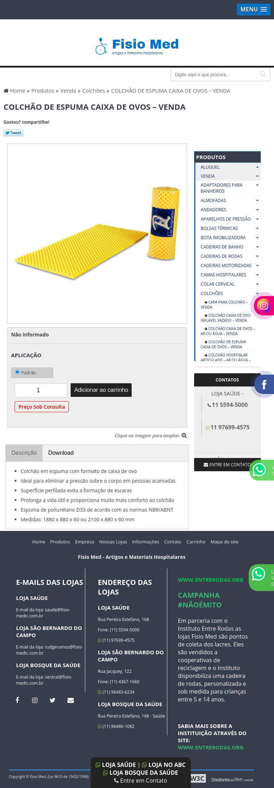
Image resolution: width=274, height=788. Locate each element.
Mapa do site (224, 541)
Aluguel (231, 167)
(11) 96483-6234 (116, 692)
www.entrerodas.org (211, 579)
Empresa (84, 541)
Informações (145, 541)
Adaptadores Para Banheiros (231, 188)
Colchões (231, 293)
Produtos (211, 157)
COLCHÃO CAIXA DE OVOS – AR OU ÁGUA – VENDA (228, 331)
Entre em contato (227, 465)
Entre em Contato (140, 780)
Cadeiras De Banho (231, 247)
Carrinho (196, 541)
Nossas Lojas (113, 541)
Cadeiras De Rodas (231, 256)
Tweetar (13, 132)
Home (38, 541)
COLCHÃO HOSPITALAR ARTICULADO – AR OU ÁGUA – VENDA (226, 360)
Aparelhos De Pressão (231, 219)
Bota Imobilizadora (231, 237)
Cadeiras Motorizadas (231, 265)
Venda (231, 176)
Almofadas (231, 200)
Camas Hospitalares (231, 275)
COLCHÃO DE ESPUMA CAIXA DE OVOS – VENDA (223, 344)
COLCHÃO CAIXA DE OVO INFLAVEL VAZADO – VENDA (225, 318)
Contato (172, 541)
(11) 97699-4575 (116, 640)
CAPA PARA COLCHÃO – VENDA (224, 305)
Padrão (25, 373)
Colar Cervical (231, 284)
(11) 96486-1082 (116, 726)
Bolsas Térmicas (231, 228)
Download (60, 453)
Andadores (231, 210)
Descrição (24, 453)
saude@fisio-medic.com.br (43, 613)
